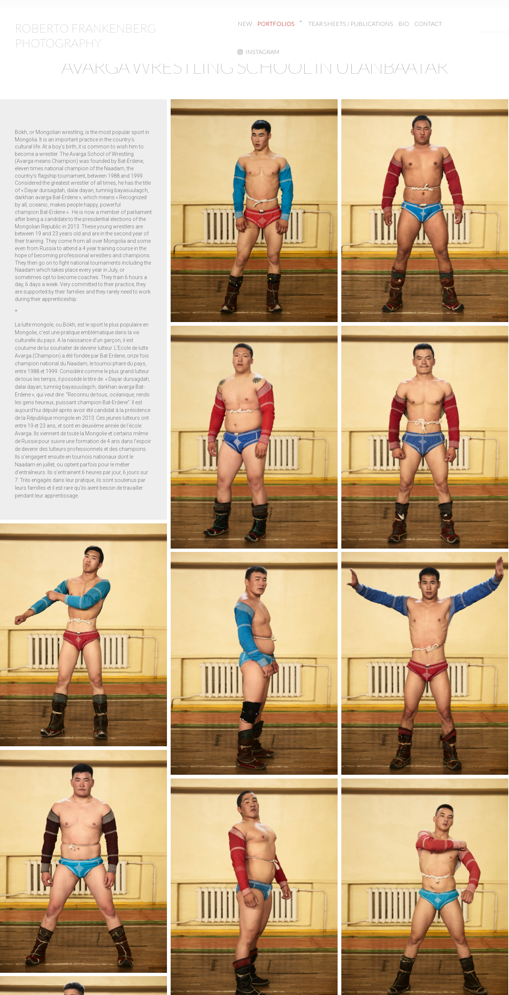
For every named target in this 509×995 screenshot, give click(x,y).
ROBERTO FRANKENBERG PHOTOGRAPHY (85, 35)
